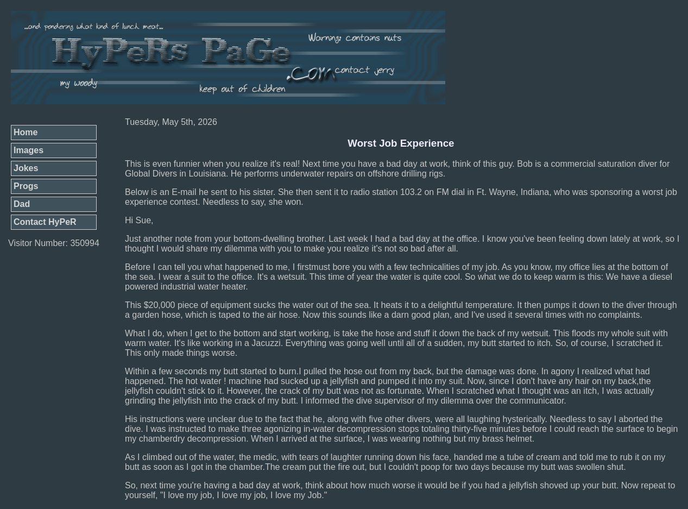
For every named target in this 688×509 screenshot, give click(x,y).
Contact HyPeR (45, 222)
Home (25, 132)
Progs (26, 186)
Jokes (26, 168)
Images (28, 150)
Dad (22, 204)
